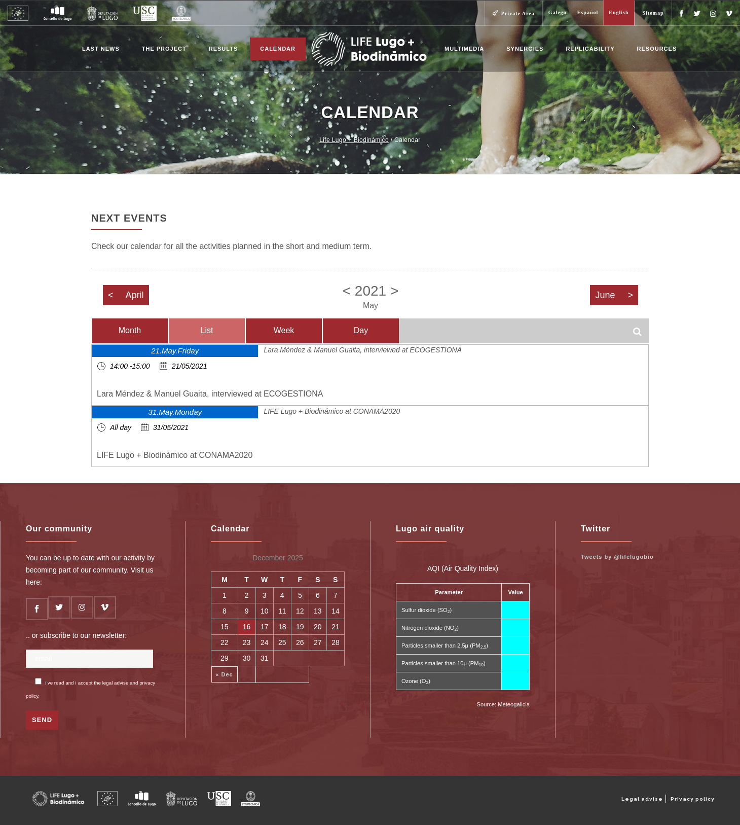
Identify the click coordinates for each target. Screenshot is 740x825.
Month (130, 330)
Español (587, 12)
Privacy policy (693, 799)
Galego (557, 12)
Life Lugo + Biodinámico (354, 140)
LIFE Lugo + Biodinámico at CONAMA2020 (332, 411)
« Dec (224, 674)
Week (284, 330)
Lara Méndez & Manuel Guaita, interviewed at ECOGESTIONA (363, 350)
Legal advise (642, 799)
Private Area (518, 13)
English (618, 12)
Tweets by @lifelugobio (617, 557)
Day (361, 330)
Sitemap (653, 13)
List (207, 330)
